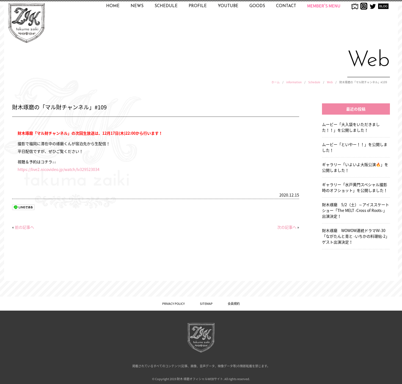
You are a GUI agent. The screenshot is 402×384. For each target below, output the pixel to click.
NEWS (137, 6)
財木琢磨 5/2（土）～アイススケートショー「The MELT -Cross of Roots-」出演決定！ (355, 210)
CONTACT (286, 6)
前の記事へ (24, 227)
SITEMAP (206, 303)
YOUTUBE (228, 6)
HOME (113, 6)
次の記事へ (286, 227)
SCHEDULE (166, 6)
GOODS (257, 6)
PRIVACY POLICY (173, 303)
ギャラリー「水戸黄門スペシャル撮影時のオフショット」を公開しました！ (354, 187)
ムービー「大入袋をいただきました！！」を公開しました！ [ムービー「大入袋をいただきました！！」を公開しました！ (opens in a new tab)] (351, 127)
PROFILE (198, 6)
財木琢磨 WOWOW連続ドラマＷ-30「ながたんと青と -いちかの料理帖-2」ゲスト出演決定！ (355, 236)
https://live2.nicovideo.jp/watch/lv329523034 (59, 169)
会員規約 (234, 303)
